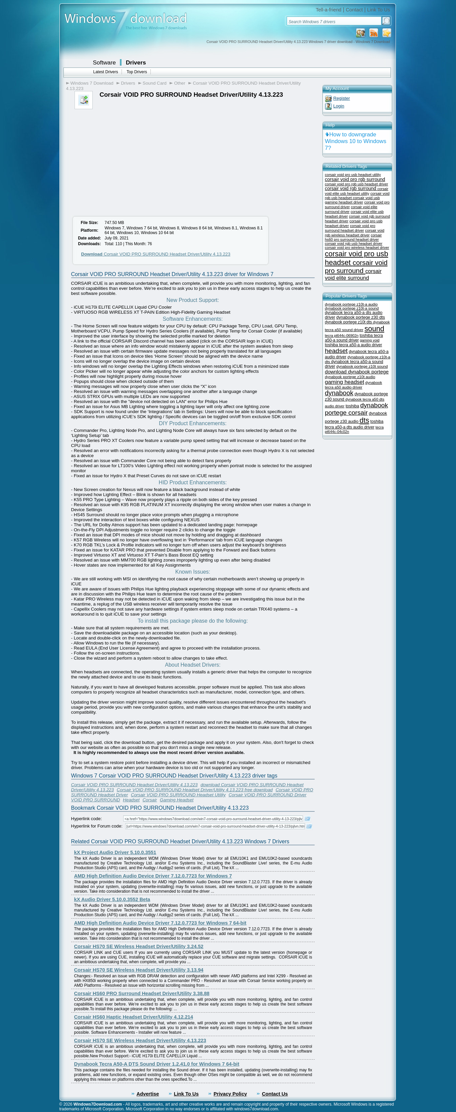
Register (341, 98)
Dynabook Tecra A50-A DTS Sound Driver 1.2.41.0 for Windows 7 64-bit (156, 1064)
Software (104, 62)
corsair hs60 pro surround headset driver (353, 237)
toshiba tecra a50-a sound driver (354, 338)
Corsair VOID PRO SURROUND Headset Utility (178, 794)
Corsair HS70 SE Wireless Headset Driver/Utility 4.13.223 (140, 1040)
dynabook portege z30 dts (360, 317)
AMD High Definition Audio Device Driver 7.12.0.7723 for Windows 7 (153, 876)
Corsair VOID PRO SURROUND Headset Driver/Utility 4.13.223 (155, 254)
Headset (131, 799)
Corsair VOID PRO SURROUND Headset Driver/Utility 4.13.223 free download (195, 789)
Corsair (149, 799)
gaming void (369, 340)
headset (336, 350)
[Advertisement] (126, 160)
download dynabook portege (357, 371)
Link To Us (378, 9)
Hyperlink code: (86, 818)
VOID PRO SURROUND (95, 799)
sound (374, 328)
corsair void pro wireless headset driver (357, 248)
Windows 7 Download (92, 83)
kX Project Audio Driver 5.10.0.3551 (115, 852)
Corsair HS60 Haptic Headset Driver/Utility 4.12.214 (133, 1017)
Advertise (148, 1094)
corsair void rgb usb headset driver (353, 243)
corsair (358, 412)
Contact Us (275, 1094)
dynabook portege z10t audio (350, 376)
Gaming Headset (176, 799)
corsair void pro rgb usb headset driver (356, 184)
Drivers (136, 62)
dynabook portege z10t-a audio (351, 304)
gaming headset (344, 382)
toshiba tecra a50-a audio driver (353, 345)
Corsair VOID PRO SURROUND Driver (268, 794)
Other (179, 83)
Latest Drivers (105, 72)
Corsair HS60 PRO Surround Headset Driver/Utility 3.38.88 (142, 993)
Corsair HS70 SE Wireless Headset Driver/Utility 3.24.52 (138, 946)
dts (364, 420)
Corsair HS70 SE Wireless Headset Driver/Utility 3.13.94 (138, 970)
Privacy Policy (230, 1094)
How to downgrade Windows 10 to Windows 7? (355, 141)
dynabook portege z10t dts (349, 322)
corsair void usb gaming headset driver (352, 200)
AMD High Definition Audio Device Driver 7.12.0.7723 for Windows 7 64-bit (160, 923)
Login (339, 105)
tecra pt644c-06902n (342, 335)
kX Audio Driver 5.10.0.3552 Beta (112, 899)
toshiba (352, 406)
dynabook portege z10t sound (361, 366)
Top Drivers (137, 72)
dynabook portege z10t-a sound (352, 308)
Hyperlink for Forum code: (97, 826)
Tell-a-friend (328, 9)
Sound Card (155, 83)
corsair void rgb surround (351, 188)
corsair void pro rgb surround (355, 179)
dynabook (339, 393)
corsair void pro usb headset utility (353, 175)
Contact (354, 9)
